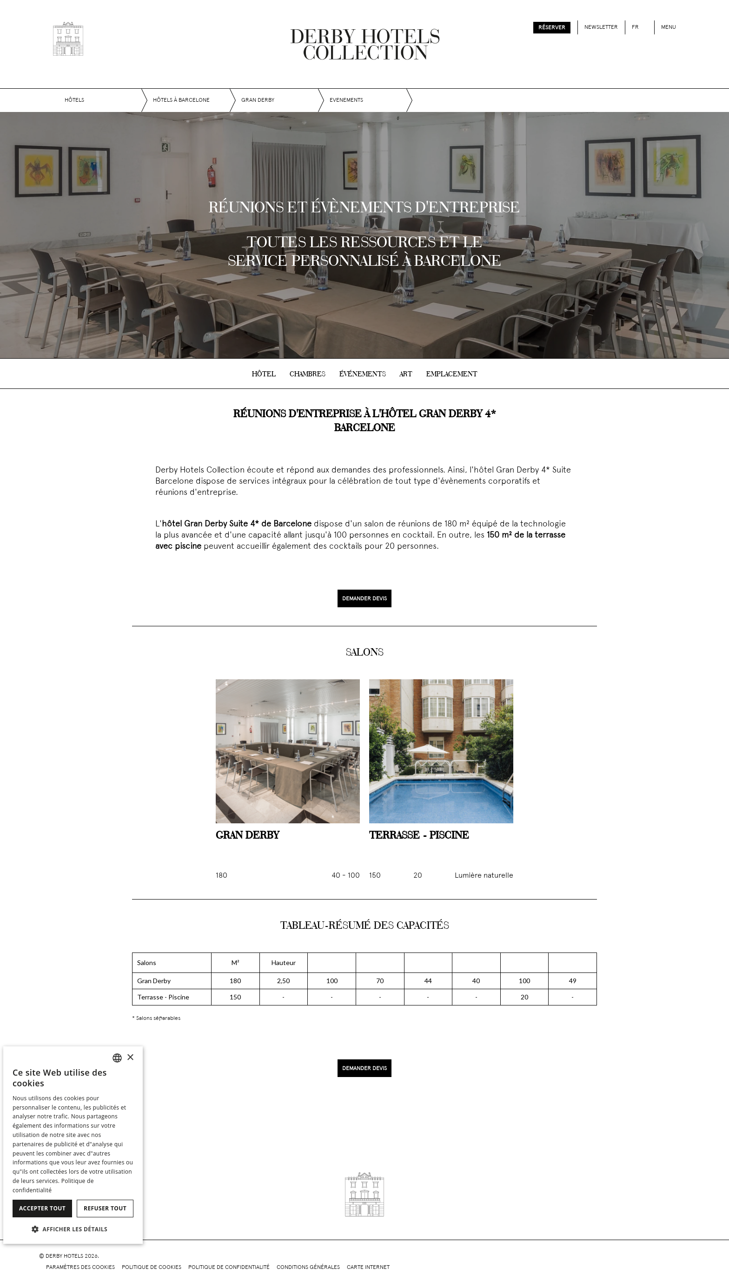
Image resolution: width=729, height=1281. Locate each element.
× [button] (129, 1057)
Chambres (307, 374)
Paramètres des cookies (80, 1267)
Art (406, 374)
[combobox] (117, 1058)
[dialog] (73, 1145)
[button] (73, 1229)
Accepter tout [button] (42, 1208)
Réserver (551, 28)
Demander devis (364, 599)
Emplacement (451, 374)
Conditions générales (308, 1267)
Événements (362, 374)
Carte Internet (368, 1267)
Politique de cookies (151, 1267)
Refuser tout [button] (105, 1208)
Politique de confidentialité (229, 1267)
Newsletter (601, 27)
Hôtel (264, 374)
